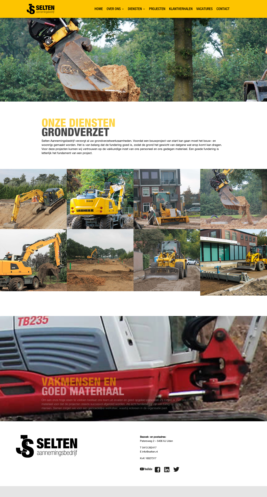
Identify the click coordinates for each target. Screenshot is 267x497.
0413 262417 (149, 447)
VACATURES (204, 9)
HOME (99, 9)
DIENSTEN (135, 9)
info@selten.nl (150, 451)
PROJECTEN (157, 9)
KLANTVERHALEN (181, 9)
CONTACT (223, 9)
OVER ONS (114, 9)
